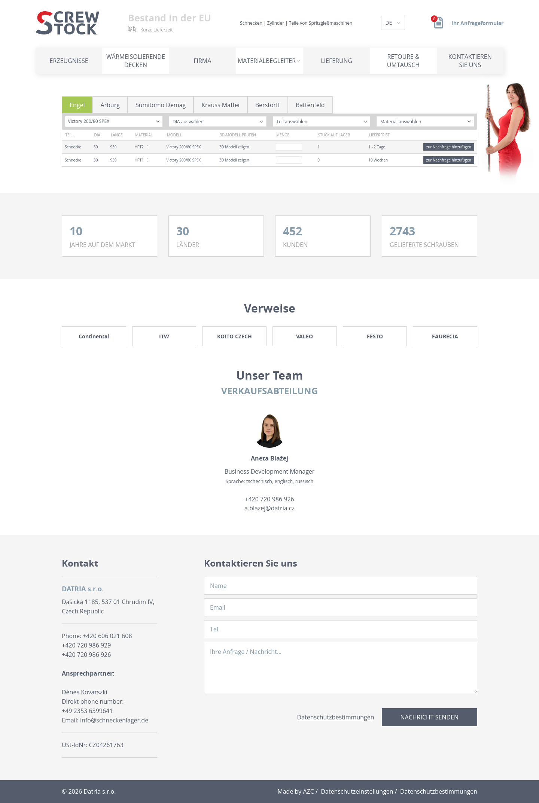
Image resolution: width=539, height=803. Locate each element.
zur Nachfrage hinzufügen (448, 147)
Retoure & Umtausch (403, 60)
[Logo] (67, 22)
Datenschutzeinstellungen (357, 791)
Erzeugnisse (69, 61)
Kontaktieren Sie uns (470, 60)
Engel (77, 105)
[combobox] (114, 121)
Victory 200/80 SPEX (183, 147)
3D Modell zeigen (234, 147)
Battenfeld (310, 105)
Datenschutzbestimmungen (335, 717)
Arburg (109, 105)
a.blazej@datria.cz (269, 508)
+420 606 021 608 (107, 636)
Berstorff (267, 105)
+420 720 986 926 (269, 499)
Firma (202, 61)
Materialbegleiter (267, 61)
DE (389, 22)
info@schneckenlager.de (114, 720)
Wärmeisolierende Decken (135, 60)
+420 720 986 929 (86, 645)
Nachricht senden (430, 717)
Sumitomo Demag (160, 105)
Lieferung (336, 61)
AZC (308, 791)
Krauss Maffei (220, 105)
